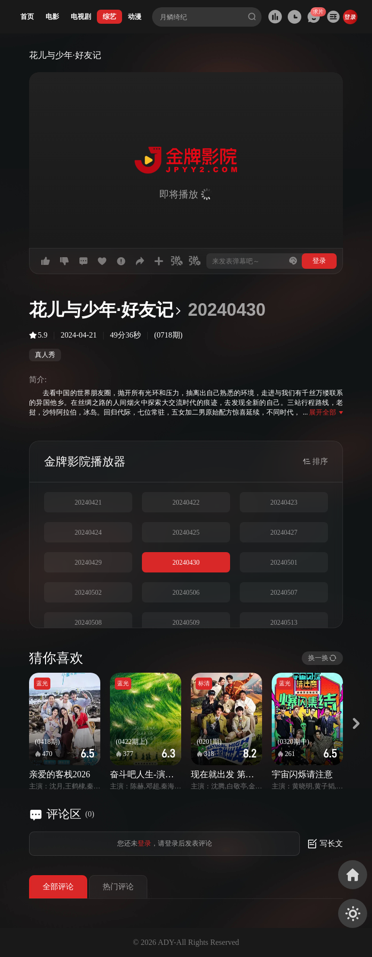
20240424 (88, 532)
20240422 (186, 502)
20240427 (283, 532)
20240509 (186, 622)
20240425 (186, 532)
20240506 (186, 592)
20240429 (88, 562)
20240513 (283, 622)
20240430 (186, 562)
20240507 (283, 592)
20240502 (88, 592)
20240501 (283, 562)
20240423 (283, 502)
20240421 (88, 502)
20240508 (88, 622)
